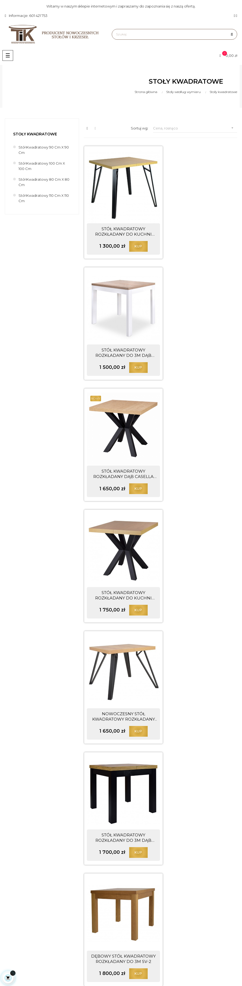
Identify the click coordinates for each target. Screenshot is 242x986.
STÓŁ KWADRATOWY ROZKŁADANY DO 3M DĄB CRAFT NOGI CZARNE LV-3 (196, 452)
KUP (135, 239)
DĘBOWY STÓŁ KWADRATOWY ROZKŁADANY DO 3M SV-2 (119, 566)
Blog (128, 891)
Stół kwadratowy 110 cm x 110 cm (43, 198)
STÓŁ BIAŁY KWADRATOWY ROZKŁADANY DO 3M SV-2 (119, 794)
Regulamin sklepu (139, 909)
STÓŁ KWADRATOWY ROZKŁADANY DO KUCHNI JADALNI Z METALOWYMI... (119, 224)
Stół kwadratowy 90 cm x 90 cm (43, 150)
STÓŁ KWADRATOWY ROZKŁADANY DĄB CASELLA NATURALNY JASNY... (120, 338)
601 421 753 (39, 919)
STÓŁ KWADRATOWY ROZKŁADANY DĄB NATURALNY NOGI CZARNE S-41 (196, 680)
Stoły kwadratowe (35, 134)
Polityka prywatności (141, 918)
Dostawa (131, 937)
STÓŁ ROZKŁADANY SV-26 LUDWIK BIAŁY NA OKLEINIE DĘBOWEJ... (120, 680)
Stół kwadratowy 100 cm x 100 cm (41, 166)
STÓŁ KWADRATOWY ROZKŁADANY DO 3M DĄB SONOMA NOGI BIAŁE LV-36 (196, 224)
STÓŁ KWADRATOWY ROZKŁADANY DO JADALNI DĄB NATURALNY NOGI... (196, 566)
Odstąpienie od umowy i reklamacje (155, 927)
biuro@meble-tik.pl (53, 929)
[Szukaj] (174, 34)
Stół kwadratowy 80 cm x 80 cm (43, 182)
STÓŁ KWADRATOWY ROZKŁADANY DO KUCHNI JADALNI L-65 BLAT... (196, 338)
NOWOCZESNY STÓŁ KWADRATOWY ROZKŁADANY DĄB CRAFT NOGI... (119, 452)
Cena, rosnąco (195, 128)
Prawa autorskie (137, 900)
